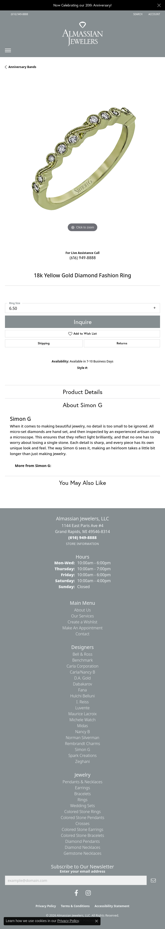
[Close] (159, 5)
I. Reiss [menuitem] (82, 702)
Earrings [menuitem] (82, 787)
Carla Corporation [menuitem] (82, 666)
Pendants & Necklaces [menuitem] (82, 782)
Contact (82, 634)
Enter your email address (82, 871)
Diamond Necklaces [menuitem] (82, 847)
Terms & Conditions (75, 906)
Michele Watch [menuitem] (82, 719)
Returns (122, 343)
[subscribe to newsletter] (153, 880)
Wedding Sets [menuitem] (82, 805)
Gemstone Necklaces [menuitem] (82, 853)
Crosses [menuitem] (82, 823)
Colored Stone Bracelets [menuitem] (82, 835)
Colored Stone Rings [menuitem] (82, 811)
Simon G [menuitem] (82, 749)
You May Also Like (82, 483)
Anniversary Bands (22, 67)
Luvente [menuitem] (82, 708)
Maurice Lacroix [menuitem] (82, 713)
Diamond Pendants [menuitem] (82, 841)
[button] (137, 14)
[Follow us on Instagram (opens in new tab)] (88, 893)
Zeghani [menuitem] (82, 761)
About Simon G (82, 405)
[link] (19, 14)
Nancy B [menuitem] (82, 731)
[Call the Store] (82, 537)
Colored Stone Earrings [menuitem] (82, 829)
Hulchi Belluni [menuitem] (82, 696)
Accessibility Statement (112, 906)
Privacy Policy (46, 906)
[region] (82, 161)
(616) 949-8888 (82, 257)
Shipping (44, 343)
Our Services (82, 616)
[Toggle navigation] (8, 51)
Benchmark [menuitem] (82, 660)
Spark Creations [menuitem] (82, 755)
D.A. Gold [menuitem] (82, 678)
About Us (82, 610)
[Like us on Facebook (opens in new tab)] (76, 893)
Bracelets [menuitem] (82, 793)
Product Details (82, 392)
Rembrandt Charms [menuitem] (82, 743)
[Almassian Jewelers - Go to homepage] (82, 32)
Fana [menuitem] (82, 690)
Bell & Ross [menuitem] (82, 654)
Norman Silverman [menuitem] (82, 737)
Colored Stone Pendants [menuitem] (82, 817)
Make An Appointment (83, 628)
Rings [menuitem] (83, 799)
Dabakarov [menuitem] (82, 684)
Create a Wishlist (83, 622)
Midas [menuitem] (82, 725)
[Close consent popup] (96, 921)
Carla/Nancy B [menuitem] (82, 672)
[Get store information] (82, 544)
